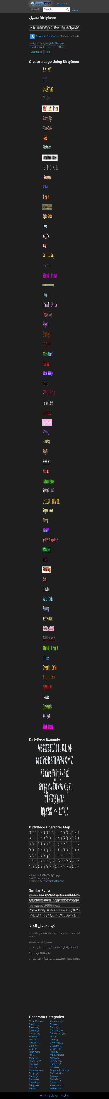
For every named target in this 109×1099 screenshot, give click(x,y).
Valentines (57, 1085)
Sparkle (55, 1079)
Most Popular (36, 1021)
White (33, 1088)
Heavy (34, 1051)
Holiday (55, 1051)
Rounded (36, 1070)
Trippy (34, 1085)
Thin (61, 47)
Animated (56, 1021)
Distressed (36, 51)
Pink (33, 1064)
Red (33, 1067)
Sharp (33, 1076)
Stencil (34, 1082)
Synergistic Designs (53, 43)
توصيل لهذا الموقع (49, 1095)
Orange (35, 1061)
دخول (75, 9)
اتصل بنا (65, 1095)
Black (34, 1024)
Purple (55, 1064)
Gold (33, 1045)
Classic (34, 1033)
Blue (54, 1024)
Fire (53, 1036)
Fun (33, 1039)
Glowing (56, 1042)
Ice (32, 1054)
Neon (54, 1058)
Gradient (56, 1045)
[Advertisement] (14, 61)
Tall (48, 51)
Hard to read (37, 47)
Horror (51, 47)
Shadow (56, 1073)
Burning (55, 1027)
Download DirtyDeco (43, 36)
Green (55, 1048)
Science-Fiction (60, 1070)
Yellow (55, 1088)
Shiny (54, 1076)
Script (33, 1073)
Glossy (35, 1042)
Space (34, 1079)
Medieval (57, 1054)
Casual (34, 1030)
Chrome (56, 1030)
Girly (54, 1039)
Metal (33, 1058)
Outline (56, 1061)
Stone (54, 1082)
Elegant (35, 1036)
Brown (34, 1027)
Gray (33, 1048)
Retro (54, 1067)
